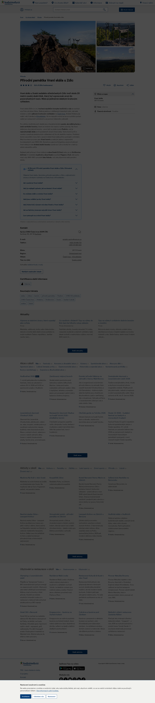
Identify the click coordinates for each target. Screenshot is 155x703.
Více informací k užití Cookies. (47, 691)
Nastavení (51, 696)
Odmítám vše (39, 696)
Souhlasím (26, 696)
